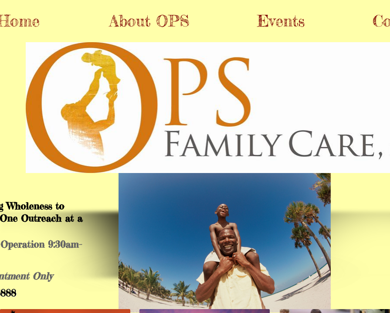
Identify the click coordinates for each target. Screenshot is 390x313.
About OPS (149, 20)
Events (281, 20)
